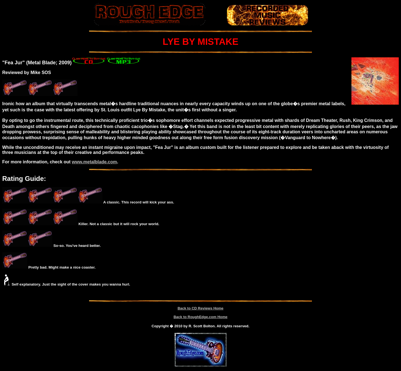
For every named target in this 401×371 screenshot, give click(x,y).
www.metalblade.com (94, 161)
